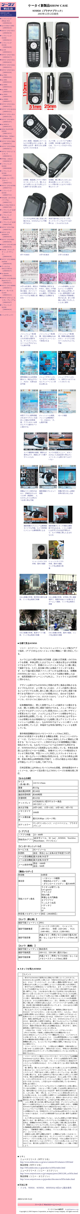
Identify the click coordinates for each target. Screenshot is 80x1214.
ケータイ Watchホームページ (48, 1204)
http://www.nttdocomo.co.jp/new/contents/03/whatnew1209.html (46, 1162)
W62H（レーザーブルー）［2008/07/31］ (8, 180)
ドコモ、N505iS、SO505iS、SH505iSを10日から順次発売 (46, 1188)
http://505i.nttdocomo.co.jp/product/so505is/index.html (42, 1168)
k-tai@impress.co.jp (71, 1209)
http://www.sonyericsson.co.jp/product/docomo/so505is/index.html (47, 1179)
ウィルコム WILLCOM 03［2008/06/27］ (7, 268)
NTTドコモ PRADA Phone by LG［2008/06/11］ (9, 280)
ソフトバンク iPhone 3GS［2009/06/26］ (7, 21)
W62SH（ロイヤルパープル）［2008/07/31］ (8, 200)
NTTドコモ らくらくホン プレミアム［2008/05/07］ (8, 300)
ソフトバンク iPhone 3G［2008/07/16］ (7, 217)
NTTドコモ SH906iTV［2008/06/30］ (7, 234)
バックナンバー (7, 315)
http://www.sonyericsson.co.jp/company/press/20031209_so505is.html (49, 1173)
